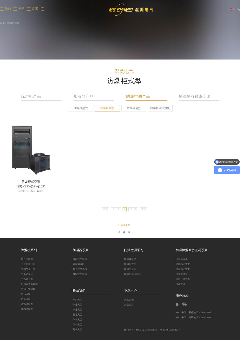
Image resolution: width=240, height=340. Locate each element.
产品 (21, 9)
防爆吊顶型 (132, 108)
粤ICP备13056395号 (168, 329)
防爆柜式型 (105, 108)
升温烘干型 (25, 279)
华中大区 (75, 324)
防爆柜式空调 (28, 181)
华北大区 (75, 304)
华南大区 (75, 319)
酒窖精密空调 (181, 264)
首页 (2, 23)
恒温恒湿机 (180, 259)
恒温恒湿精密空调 (192, 96)
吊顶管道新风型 (27, 284)
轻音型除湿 (25, 259)
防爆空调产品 (136, 96)
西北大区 (75, 314)
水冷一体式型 (181, 279)
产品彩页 (127, 304)
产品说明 (127, 299)
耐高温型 (24, 294)
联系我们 (77, 290)
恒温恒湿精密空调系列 (189, 250)
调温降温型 (25, 304)
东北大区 (75, 309)
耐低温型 (24, 299)
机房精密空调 (181, 269)
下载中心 (128, 290)
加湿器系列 (78, 250)
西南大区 (75, 329)
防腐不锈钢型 (26, 289)
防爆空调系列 (131, 250)
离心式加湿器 (78, 269)
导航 (8, 9)
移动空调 (178, 284)
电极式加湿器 (78, 274)
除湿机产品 (29, 96)
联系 (35, 9)
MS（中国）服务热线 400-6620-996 (192, 312)
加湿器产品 (81, 96)
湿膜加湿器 (77, 264)
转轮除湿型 (25, 308)
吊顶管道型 (180, 274)
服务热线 (180, 295)
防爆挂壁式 (79, 108)
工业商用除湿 (26, 264)
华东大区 (75, 299)
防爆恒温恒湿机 (158, 108)
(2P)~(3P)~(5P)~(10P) (29, 186)
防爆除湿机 (25, 274)
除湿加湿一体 (26, 269)
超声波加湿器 (78, 259)
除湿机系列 (27, 250)
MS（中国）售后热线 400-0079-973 (192, 317)
